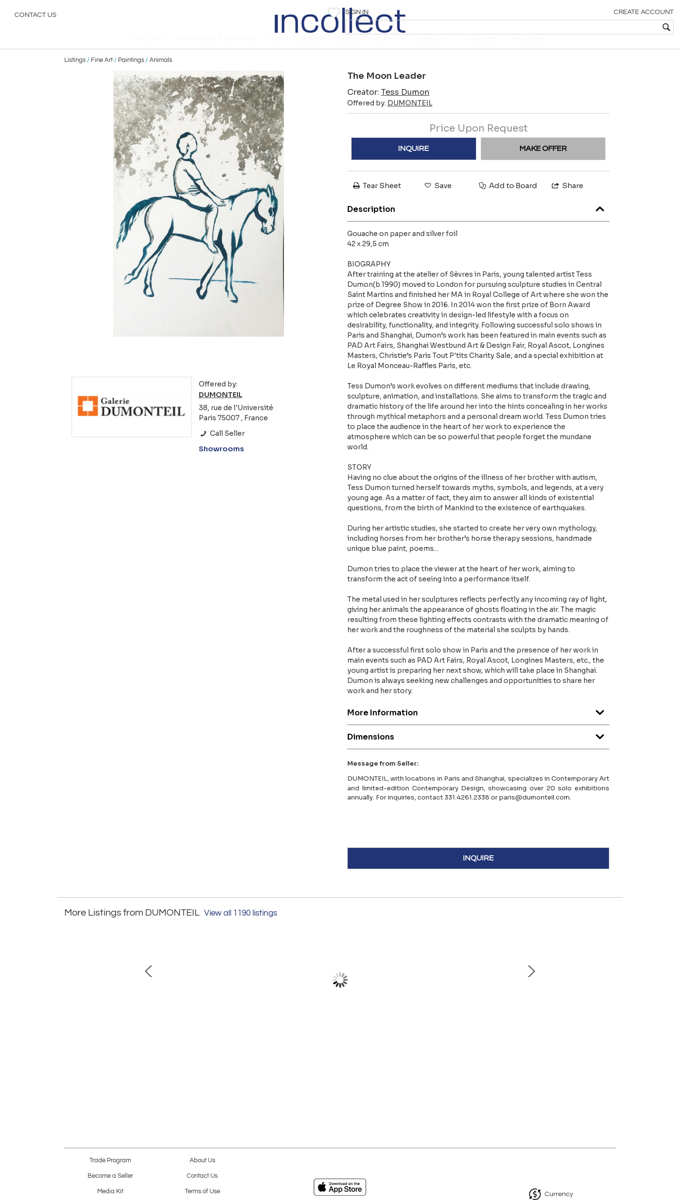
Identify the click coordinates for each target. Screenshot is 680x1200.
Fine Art (102, 73)
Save (437, 199)
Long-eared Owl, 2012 (540, 1047)
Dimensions (478, 748)
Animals (160, 73)
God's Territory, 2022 (439, 1047)
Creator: (388, 106)
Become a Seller (110, 1176)
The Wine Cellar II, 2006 (236, 1047)
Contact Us (36, 17)
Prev (71, 1003)
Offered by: (389, 116)
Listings (75, 73)
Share (566, 199)
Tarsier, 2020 (337, 1047)
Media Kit (110, 1191)
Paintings (131, 73)
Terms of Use (202, 1191)
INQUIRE (413, 162)
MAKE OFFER (543, 162)
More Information (478, 723)
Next (608, 1003)
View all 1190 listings (240, 926)
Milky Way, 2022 (134, 1047)
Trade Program (110, 1160)
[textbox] (603, 27)
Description (478, 220)
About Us (202, 1160)
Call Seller (222, 447)
